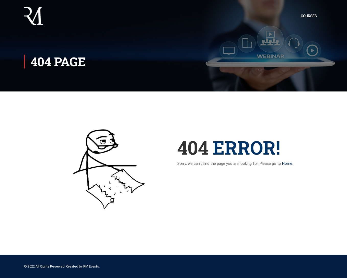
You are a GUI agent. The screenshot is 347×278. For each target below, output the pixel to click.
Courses (309, 16)
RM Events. (91, 266)
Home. (287, 163)
